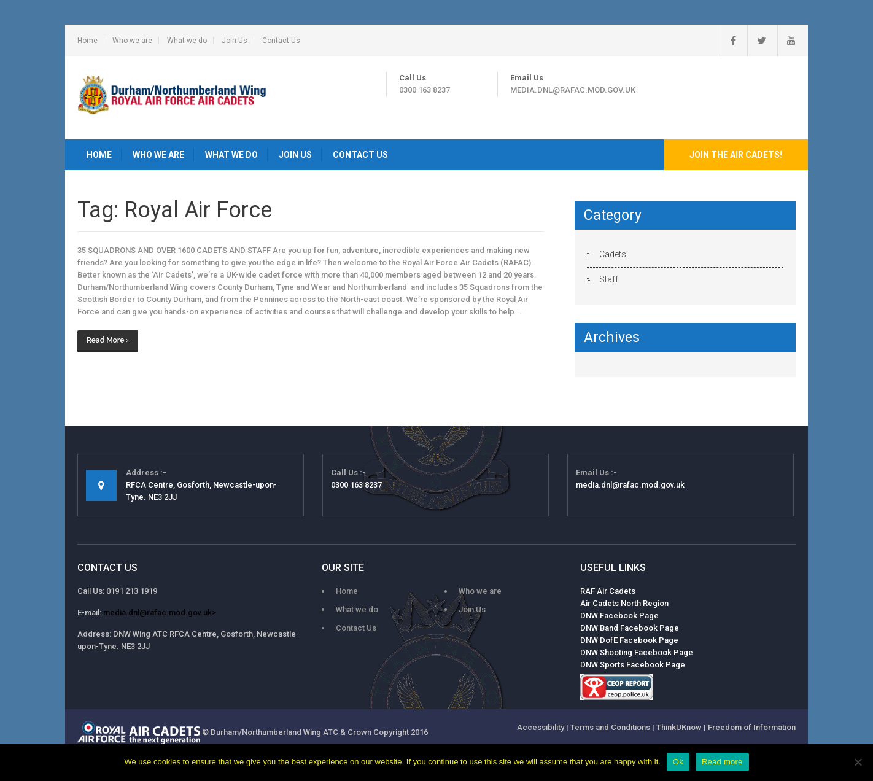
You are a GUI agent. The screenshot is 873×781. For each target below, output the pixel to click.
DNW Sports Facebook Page (632, 664)
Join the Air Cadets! (735, 155)
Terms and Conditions (610, 727)
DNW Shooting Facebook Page (636, 652)
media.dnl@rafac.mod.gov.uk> (159, 612)
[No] (858, 762)
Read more (722, 761)
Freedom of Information (752, 727)
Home (87, 40)
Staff (608, 279)
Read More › (108, 340)
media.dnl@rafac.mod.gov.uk (572, 90)
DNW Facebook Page (619, 615)
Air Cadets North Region (624, 603)
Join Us (234, 40)
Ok (678, 761)
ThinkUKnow (679, 727)
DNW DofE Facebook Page (629, 640)
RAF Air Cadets (607, 591)
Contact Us (281, 40)
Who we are (132, 40)
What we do (187, 40)
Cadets (612, 254)
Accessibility (540, 727)
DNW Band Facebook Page (629, 627)
